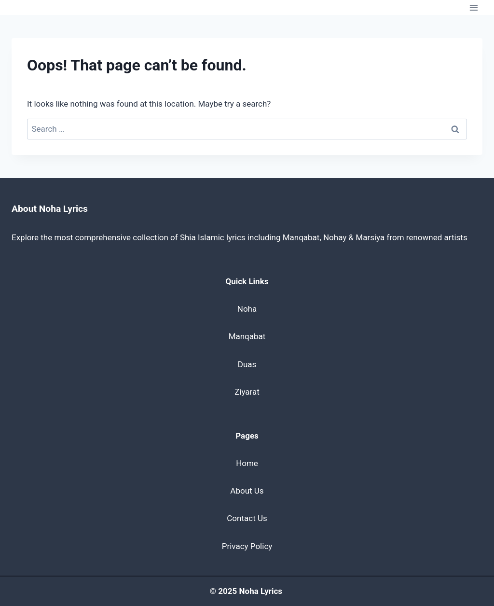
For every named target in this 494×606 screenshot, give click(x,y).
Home (247, 463)
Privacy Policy (247, 546)
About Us (246, 491)
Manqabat (247, 336)
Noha (247, 309)
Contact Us (247, 518)
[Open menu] (473, 7)
